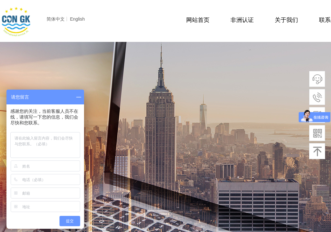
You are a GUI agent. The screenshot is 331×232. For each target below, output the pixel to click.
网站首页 (197, 20)
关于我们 (286, 20)
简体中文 (56, 19)
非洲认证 (242, 20)
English (77, 19)
